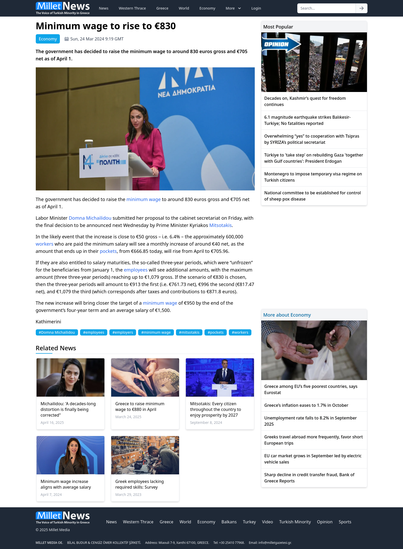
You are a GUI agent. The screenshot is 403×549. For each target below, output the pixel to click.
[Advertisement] (314, 256)
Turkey (249, 522)
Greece (162, 8)
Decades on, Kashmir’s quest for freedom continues (305, 101)
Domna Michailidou (90, 218)
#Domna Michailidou (57, 332)
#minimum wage (156, 332)
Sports (345, 522)
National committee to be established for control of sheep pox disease (312, 196)
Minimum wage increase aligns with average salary (66, 484)
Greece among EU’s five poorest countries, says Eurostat (311, 389)
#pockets (215, 332)
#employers (122, 332)
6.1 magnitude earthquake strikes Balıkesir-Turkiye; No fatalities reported (307, 120)
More (234, 8)
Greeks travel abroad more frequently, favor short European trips (313, 440)
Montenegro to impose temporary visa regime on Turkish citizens (313, 177)
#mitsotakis (189, 332)
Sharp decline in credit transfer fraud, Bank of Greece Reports (309, 478)
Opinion (325, 522)
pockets (108, 251)
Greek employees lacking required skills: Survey (139, 484)
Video (267, 522)
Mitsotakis (220, 225)
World (184, 8)
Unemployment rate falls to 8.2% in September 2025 (310, 421)
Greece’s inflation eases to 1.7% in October (306, 405)
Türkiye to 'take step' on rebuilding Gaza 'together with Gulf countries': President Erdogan (313, 158)
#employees (93, 332)
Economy (207, 8)
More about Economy (287, 315)
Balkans (229, 522)
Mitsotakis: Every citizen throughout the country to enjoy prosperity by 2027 (215, 409)
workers (44, 244)
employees (135, 270)
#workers (240, 332)
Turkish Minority (295, 522)
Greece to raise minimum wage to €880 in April (140, 406)
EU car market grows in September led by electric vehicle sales (313, 459)
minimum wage (143, 199)
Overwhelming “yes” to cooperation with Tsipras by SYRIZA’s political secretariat (311, 139)
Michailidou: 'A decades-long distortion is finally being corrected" (68, 409)
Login (256, 8)
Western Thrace (132, 8)
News (104, 8)
